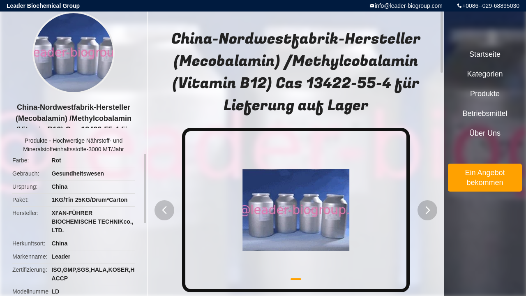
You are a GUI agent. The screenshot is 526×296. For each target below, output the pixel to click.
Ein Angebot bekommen (485, 178)
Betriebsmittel (484, 113)
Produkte (36, 140)
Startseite (485, 54)
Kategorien (485, 74)
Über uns (485, 133)
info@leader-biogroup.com (409, 5)
